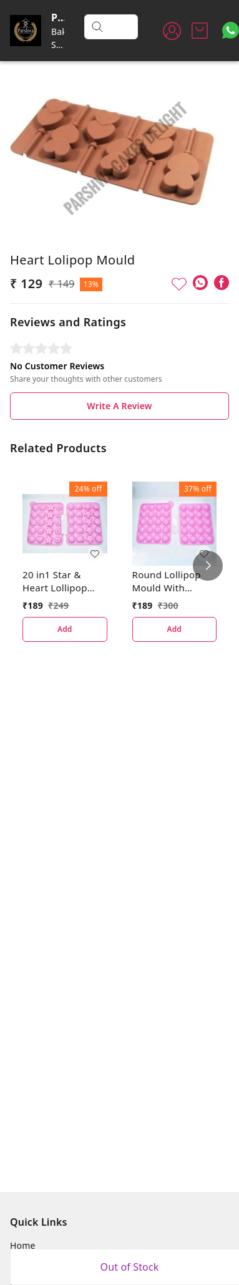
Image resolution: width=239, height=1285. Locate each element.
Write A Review (119, 406)
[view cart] (200, 30)
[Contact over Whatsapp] (230, 30)
